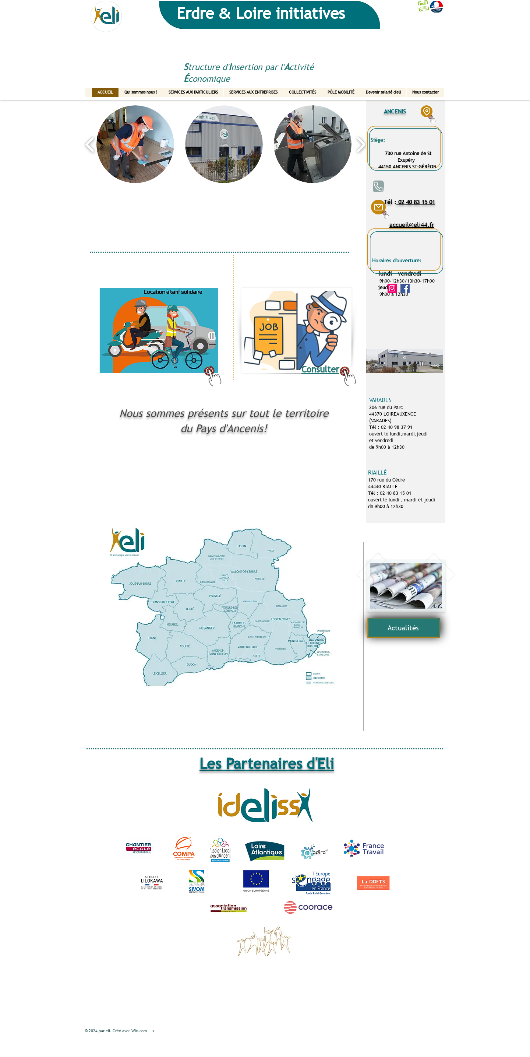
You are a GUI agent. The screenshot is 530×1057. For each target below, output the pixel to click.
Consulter (320, 369)
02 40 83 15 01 (415, 202)
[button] (135, 144)
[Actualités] (403, 628)
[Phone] (378, 186)
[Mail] (378, 207)
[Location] (426, 111)
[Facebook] (405, 288)
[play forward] (361, 144)
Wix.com (139, 1031)
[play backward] (90, 144)
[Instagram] (392, 288)
